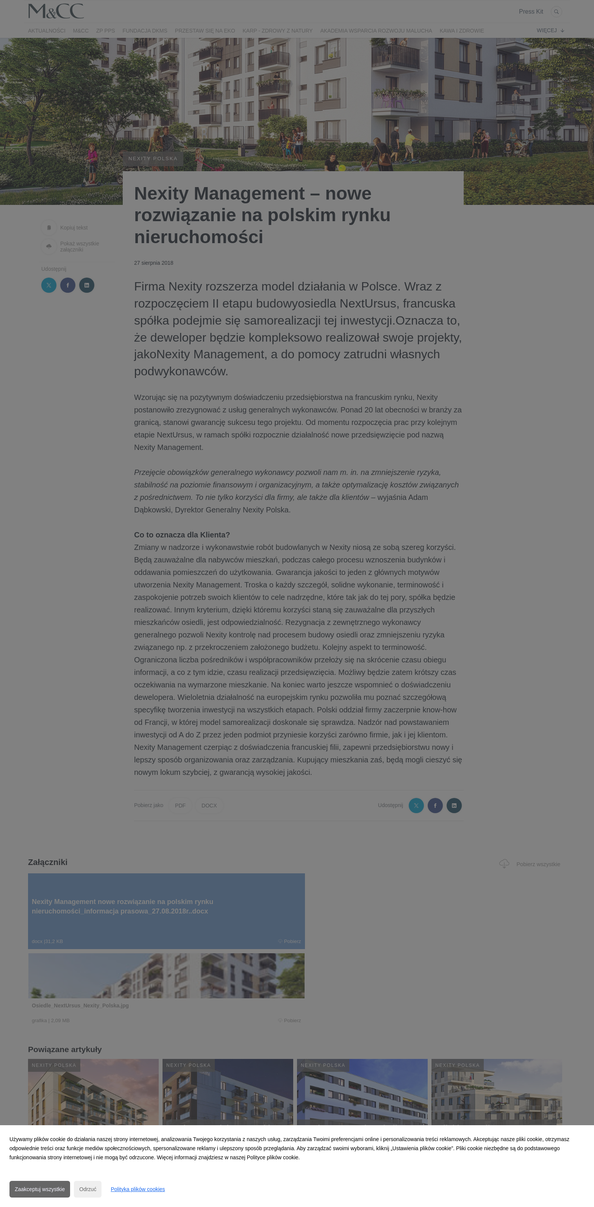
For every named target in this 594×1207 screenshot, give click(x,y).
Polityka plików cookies (138, 1189)
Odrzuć (87, 1189)
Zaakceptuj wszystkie (40, 1189)
